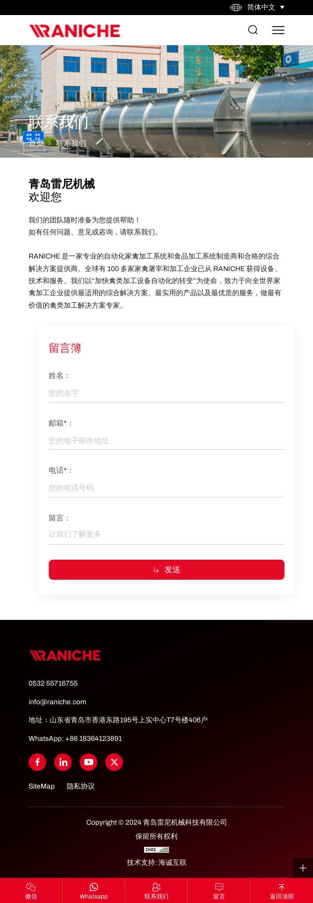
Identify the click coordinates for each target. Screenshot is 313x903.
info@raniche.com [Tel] (57, 702)
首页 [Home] (36, 143)
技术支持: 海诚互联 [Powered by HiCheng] (157, 862)
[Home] (74, 30)
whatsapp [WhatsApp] (94, 896)
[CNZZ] (156, 849)
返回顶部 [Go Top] (282, 896)
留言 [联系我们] (219, 896)
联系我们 (71, 143)
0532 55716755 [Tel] (53, 683)
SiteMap (42, 786)
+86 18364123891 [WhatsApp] (93, 738)
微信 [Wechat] (31, 896)
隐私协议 (81, 786)
